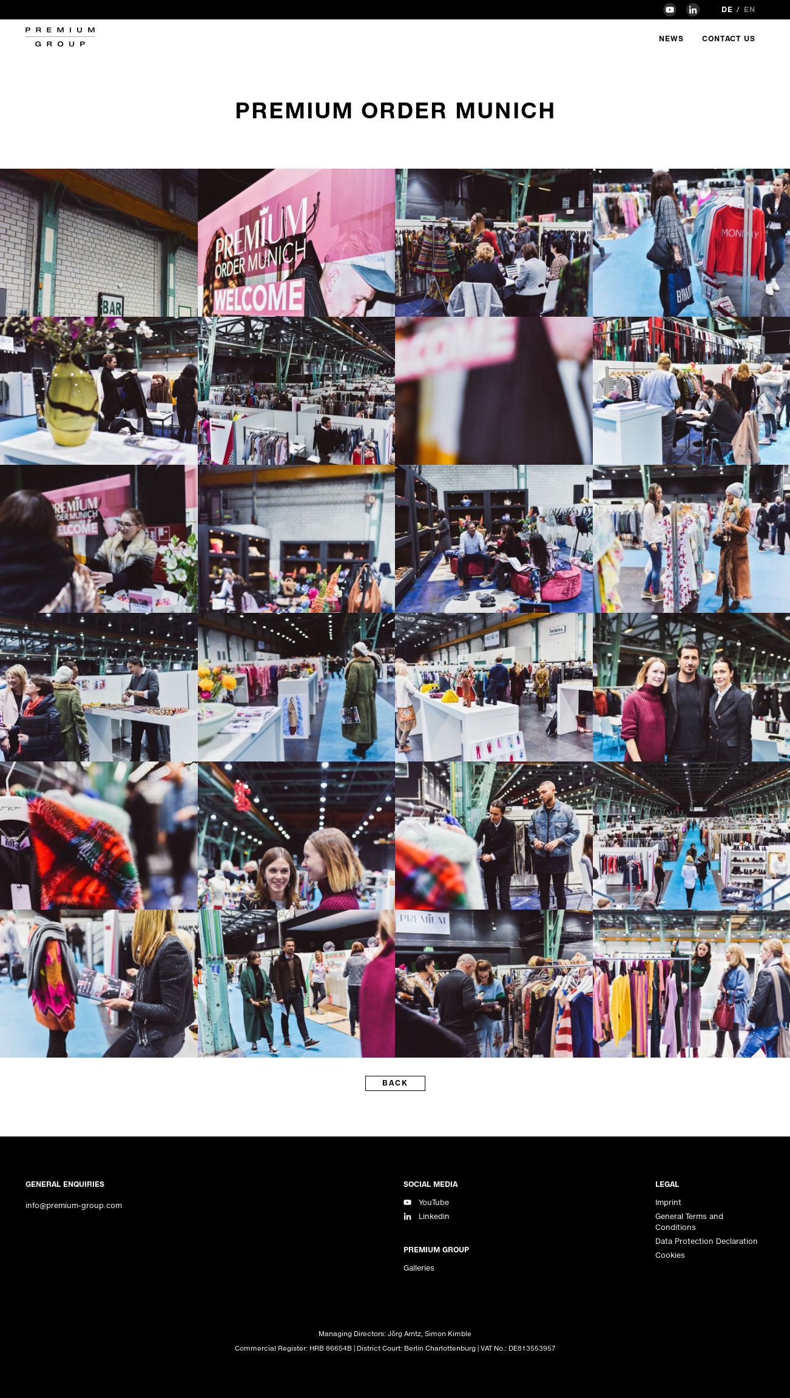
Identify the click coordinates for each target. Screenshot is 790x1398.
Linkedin (434, 1216)
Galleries (418, 1267)
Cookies (670, 1255)
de (727, 9)
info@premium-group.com (73, 1205)
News (671, 38)
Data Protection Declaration (706, 1241)
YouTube (434, 1202)
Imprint (668, 1202)
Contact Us (728, 38)
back (395, 1082)
